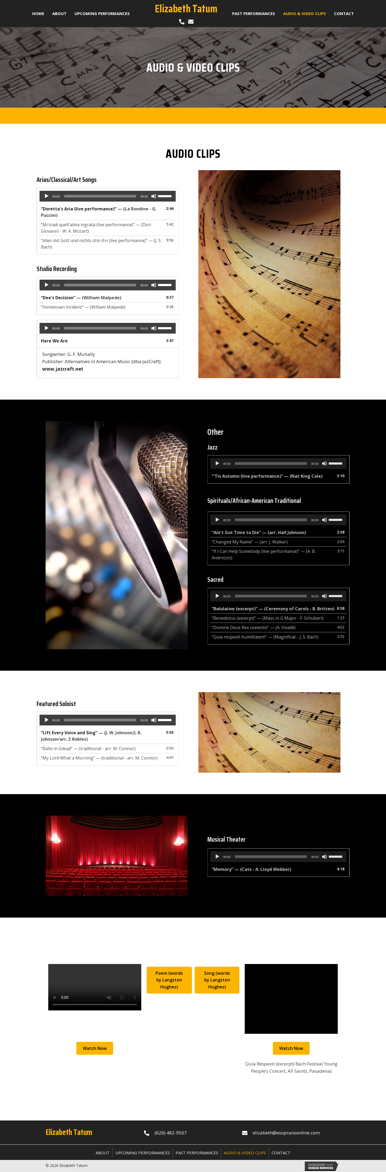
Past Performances (197, 1152)
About (103, 1152)
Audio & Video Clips (245, 1152)
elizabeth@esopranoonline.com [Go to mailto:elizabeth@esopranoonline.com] (286, 1133)
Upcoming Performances (142, 1152)
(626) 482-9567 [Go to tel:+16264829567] (171, 1133)
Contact (281, 1152)
